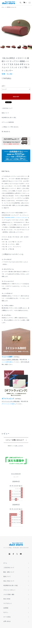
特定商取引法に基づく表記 (9, 117)
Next (30, 27)
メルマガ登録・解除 (8, 594)
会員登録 (5, 608)
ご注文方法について (7, 108)
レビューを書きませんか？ (15, 440)
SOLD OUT (16, 96)
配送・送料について (8, 572)
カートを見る (7, 617)
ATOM (8, 599)
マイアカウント (7, 603)
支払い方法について (8, 581)
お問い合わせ (7, 621)
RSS (4, 599)
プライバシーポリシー (9, 590)
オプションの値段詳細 (8, 122)
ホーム (3, 7)
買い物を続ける (6, 131)
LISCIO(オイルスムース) (11, 7)
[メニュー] (29, 2)
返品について (5, 113)
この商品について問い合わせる (10, 127)
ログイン (5, 612)
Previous (2, 27)
